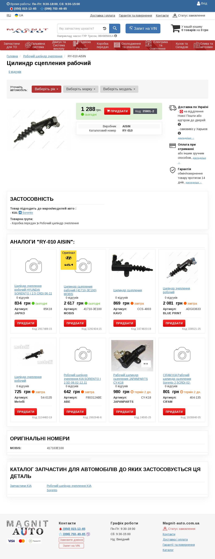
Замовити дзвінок (71, 539)
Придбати (117, 111)
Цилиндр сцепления (127, 290)
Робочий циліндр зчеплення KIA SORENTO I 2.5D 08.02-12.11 (82, 378)
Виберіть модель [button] (119, 89)
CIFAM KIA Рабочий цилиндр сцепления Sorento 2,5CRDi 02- (177, 378)
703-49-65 (72, 534)
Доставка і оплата (102, 15)
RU (9, 15)
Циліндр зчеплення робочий (176, 290)
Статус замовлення (189, 15)
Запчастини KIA (20, 485)
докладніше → (186, 138)
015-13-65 (72, 528)
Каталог (168, 550)
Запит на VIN (143, 28)
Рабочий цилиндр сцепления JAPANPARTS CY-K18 (130, 378)
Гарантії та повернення (179, 544)
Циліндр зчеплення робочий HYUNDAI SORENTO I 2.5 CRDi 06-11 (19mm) (33, 291)
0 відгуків (15, 71)
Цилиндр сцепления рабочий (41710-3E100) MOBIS (80, 290)
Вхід (202, 3)
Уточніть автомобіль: (19, 88)
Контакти (162, 15)
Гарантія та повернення (135, 15)
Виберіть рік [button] (46, 89)
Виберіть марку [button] (80, 89)
